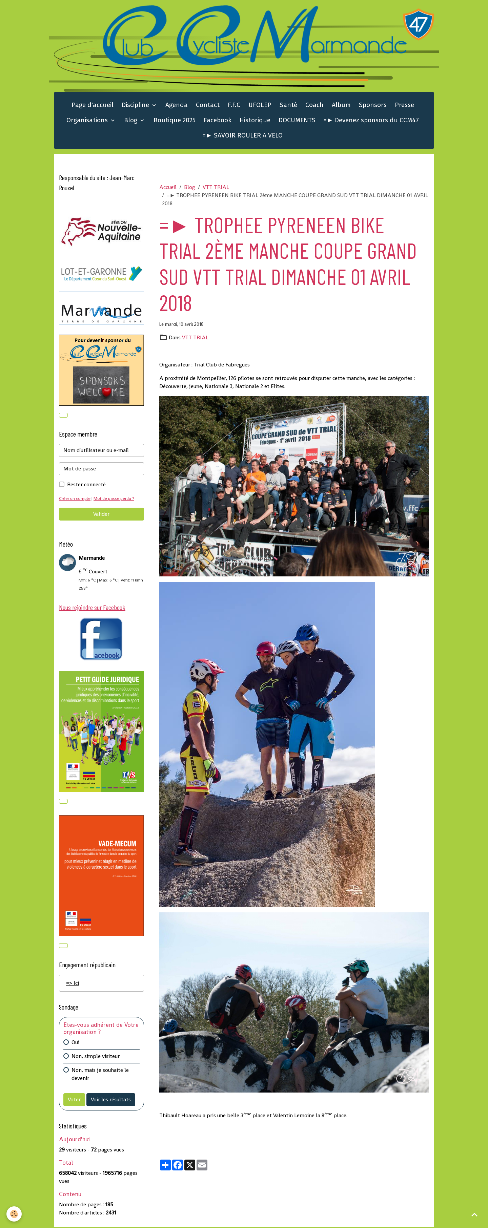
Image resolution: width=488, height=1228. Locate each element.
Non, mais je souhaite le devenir (100, 1074)
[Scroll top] (474, 1214)
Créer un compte (75, 499)
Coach (314, 105)
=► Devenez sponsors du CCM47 (371, 120)
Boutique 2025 (175, 120)
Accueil (168, 187)
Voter (74, 1100)
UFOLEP (259, 105)
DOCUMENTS (297, 120)
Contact (208, 105)
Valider (101, 514)
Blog (131, 120)
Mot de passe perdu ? (114, 499)
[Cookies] (14, 1214)
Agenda (176, 105)
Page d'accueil (93, 105)
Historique (255, 120)
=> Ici (72, 983)
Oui (75, 1042)
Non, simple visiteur (96, 1056)
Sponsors (373, 105)
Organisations (87, 120)
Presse (404, 105)
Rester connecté (86, 485)
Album (341, 105)
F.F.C (234, 105)
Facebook (217, 120)
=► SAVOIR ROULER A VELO (243, 136)
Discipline (136, 105)
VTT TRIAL (216, 187)
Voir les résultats (111, 1100)
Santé (288, 105)
